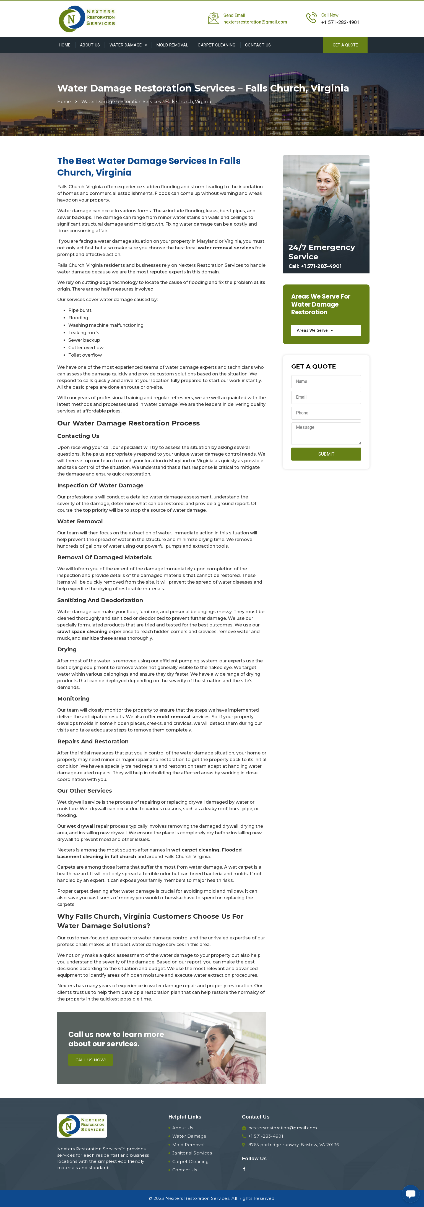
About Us (90, 45)
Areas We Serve (315, 330)
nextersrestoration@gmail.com (255, 22)
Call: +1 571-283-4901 (315, 266)
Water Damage (128, 45)
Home (65, 45)
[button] (345, 45)
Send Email (234, 15)
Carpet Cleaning (217, 45)
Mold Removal (172, 45)
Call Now (330, 15)
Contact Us (258, 45)
